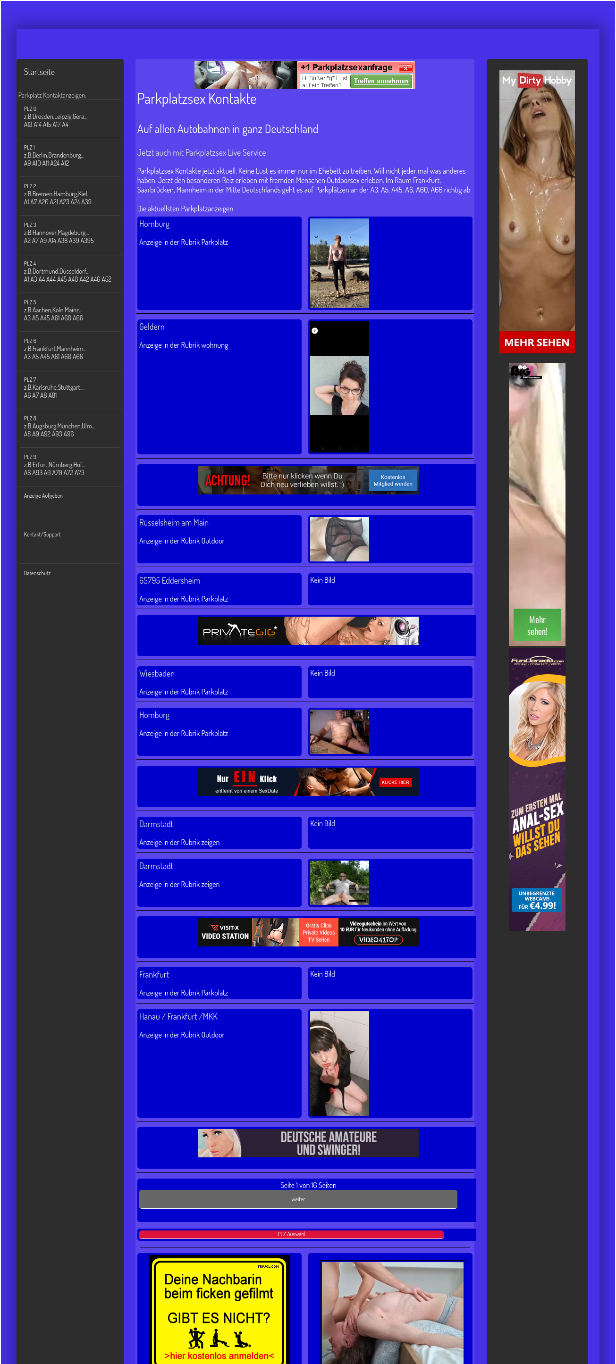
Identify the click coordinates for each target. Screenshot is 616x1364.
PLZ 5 (75, 310)
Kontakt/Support (42, 534)
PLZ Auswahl (291, 1234)
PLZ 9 (75, 465)
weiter (298, 1199)
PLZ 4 (75, 271)
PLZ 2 (75, 194)
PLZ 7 (75, 387)
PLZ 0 (75, 116)
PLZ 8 (75, 426)
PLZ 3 (75, 232)
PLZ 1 (75, 155)
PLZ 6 (75, 348)
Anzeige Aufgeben (43, 495)
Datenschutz (37, 573)
